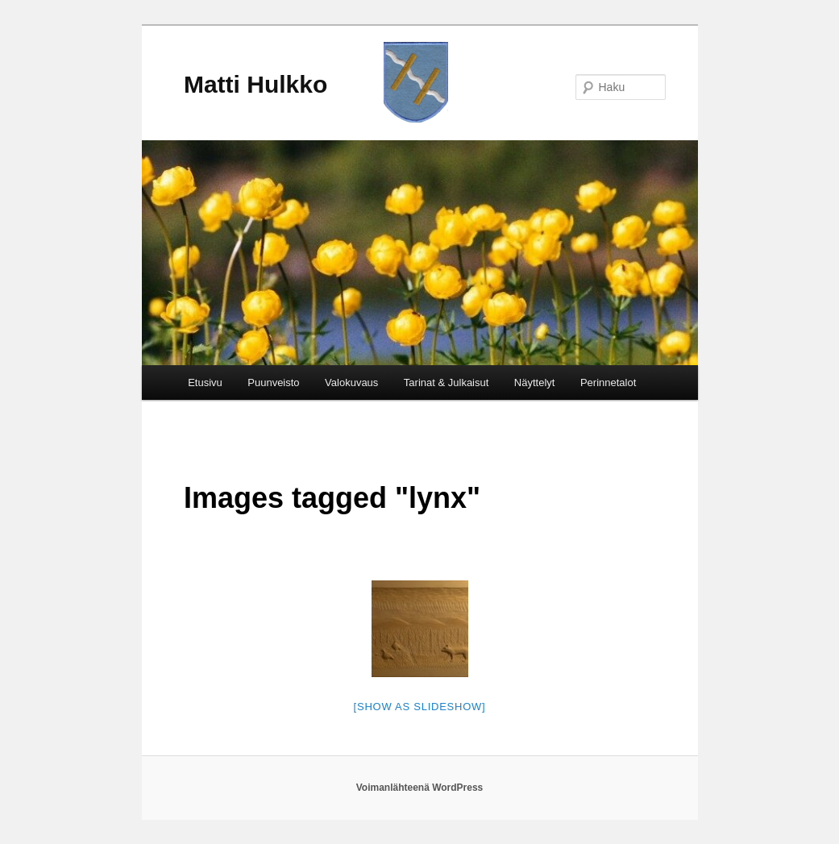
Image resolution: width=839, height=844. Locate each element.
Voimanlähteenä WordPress (420, 787)
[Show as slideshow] (420, 707)
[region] (420, 252)
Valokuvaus (351, 382)
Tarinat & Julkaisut (446, 382)
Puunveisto (273, 382)
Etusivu (205, 382)
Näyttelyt (534, 382)
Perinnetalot (608, 382)
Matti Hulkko (255, 84)
